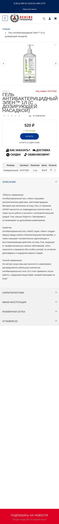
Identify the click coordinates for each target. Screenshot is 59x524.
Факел (5, 91)
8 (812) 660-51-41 (22, 3)
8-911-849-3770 (38, 3)
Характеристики (29, 292)
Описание (29, 182)
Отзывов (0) (29, 321)
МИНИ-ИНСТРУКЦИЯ (29, 302)
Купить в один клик (29, 142)
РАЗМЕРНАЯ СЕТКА (29, 311)
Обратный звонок (30, 9)
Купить (29, 136)
